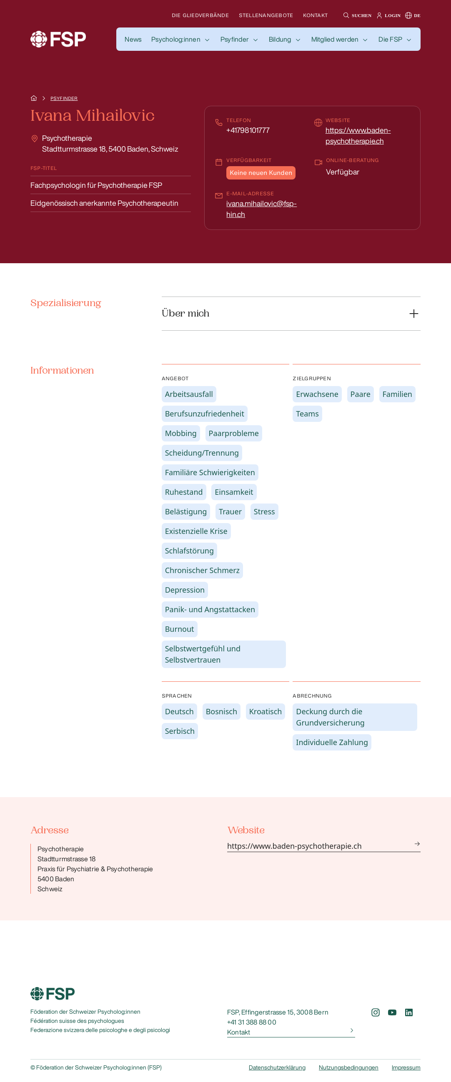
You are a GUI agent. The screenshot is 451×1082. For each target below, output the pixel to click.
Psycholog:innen (175, 39)
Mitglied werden (335, 39)
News (133, 39)
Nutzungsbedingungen (348, 1067)
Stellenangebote (266, 15)
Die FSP (390, 39)
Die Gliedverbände (200, 15)
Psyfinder (234, 39)
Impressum (406, 1067)
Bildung (280, 39)
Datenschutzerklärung (277, 1067)
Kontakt (315, 15)
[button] (356, 15)
